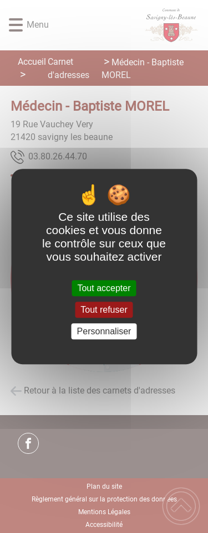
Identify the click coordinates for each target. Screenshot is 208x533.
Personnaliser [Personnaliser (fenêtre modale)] (104, 331)
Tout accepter (103, 288)
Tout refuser (103, 309)
